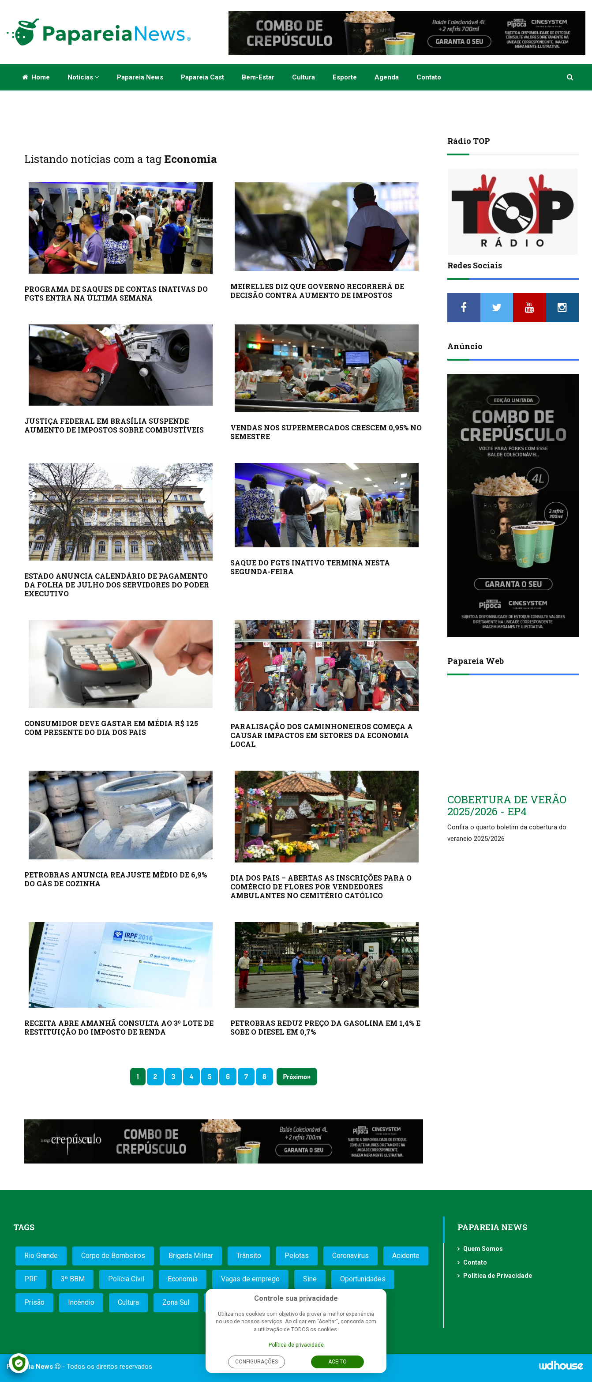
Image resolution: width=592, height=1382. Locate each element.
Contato (428, 77)
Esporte (345, 77)
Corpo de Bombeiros (113, 1255)
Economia (183, 1279)
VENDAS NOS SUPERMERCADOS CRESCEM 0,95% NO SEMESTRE (326, 432)
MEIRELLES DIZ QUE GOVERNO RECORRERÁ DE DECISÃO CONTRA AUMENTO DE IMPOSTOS (317, 291)
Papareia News (140, 77)
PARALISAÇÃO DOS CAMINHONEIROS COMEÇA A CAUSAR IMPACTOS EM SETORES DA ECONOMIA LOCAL (321, 735)
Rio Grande (41, 1255)
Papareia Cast (202, 77)
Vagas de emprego (250, 1279)
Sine (310, 1279)
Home (36, 77)
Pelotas (297, 1255)
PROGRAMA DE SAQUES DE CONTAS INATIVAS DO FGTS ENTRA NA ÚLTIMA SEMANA (116, 293)
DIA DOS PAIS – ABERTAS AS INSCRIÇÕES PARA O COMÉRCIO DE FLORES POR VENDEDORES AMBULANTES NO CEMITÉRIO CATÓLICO (321, 886)
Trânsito (248, 1255)
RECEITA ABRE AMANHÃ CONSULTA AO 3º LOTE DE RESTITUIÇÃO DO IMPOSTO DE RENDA (119, 1027)
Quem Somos (483, 1248)
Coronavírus (350, 1255)
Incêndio (81, 1302)
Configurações (256, 1362)
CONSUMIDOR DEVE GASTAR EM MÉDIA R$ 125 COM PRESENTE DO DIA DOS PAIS (111, 728)
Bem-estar (258, 77)
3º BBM (73, 1279)
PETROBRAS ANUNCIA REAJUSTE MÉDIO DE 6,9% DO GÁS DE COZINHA (115, 879)
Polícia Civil (126, 1279)
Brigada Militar (191, 1255)
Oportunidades (363, 1279)
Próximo (295, 1076)
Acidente (406, 1255)
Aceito (337, 1362)
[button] (570, 77)
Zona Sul (175, 1302)
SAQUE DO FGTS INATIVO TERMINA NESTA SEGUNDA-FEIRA (310, 567)
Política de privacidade (296, 1345)
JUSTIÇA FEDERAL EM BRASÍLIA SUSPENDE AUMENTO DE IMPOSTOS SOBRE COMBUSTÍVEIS (114, 425)
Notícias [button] (83, 77)
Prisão (34, 1302)
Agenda (387, 77)
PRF (30, 1279)
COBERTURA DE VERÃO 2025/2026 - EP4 (506, 805)
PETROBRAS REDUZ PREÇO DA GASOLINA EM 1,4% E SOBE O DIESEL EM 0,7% (325, 1027)
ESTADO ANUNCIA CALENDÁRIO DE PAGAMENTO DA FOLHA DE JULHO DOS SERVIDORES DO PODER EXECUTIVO (116, 584)
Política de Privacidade (497, 1275)
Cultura (303, 77)
